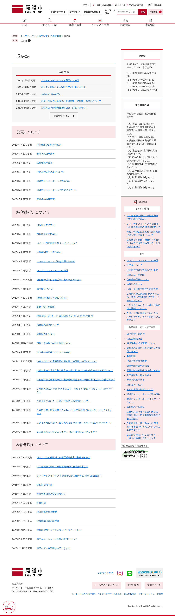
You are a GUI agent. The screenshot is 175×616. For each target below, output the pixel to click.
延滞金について (44, 289)
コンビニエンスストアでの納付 (52, 270)
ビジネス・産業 (100, 24)
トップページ (27, 36)
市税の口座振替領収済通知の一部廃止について (64, 108)
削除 (29, 40)
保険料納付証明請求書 (48, 521)
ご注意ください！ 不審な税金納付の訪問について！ (63, 401)
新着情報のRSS (61, 116)
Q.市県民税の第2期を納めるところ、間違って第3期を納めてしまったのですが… (143, 297)
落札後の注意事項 (46, 199)
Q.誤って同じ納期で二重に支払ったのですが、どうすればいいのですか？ (74, 422)
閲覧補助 (157, 5)
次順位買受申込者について (50, 172)
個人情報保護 (130, 594)
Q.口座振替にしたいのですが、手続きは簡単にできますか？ (67, 432)
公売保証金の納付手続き (49, 145)
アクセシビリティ (146, 594)
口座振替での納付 (46, 225)
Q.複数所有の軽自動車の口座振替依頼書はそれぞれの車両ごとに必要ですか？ (76, 379)
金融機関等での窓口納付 (49, 252)
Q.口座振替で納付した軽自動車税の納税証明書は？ (62, 466)
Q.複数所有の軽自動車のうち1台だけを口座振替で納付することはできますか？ (143, 243)
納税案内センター (46, 334)
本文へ (86, 5)
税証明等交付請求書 (47, 512)
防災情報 (73, 12)
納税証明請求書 (44, 485)
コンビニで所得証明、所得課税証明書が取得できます (63, 457)
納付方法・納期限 (46, 307)
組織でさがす (57, 12)
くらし (24, 24)
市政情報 (150, 24)
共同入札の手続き (46, 154)
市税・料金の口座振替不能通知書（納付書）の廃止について (71, 101)
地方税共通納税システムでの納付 (53, 352)
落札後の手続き (44, 163)
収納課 (24, 41)
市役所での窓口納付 (47, 234)
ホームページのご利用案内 (83, 594)
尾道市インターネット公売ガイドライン (57, 190)
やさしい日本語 (136, 5)
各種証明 (41, 503)
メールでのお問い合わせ (106, 585)
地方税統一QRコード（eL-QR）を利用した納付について (65, 316)
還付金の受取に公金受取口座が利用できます (63, 87)
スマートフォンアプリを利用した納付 (60, 80)
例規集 (160, 594)
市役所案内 (133, 585)
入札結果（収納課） (51, 94)
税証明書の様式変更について (51, 494)
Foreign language (103, 5)
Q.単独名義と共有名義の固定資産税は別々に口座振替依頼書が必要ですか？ (75, 370)
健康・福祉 (75, 24)
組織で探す (42, 36)
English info (120, 5)
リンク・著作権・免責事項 (109, 594)
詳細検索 (153, 12)
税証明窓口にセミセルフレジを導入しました (59, 530)
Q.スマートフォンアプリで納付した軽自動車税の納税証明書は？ (69, 475)
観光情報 (125, 24)
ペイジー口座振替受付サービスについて (57, 243)
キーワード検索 (110, 11)
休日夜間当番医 (91, 12)
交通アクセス (154, 585)
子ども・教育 (49, 24)
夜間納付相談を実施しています (52, 298)
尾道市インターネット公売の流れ (53, 181)
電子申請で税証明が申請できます (53, 548)
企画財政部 (55, 36)
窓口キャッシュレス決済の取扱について (57, 539)
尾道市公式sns (105, 573)
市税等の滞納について (48, 325)
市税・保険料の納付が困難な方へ (53, 343)
